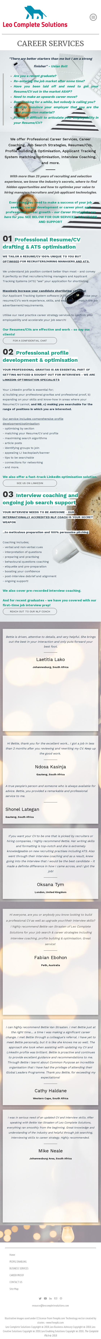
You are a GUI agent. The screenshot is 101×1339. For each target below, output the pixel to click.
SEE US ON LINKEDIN (30, 483)
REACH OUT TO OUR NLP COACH (30, 611)
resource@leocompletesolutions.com (50, 1305)
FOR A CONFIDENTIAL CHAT (30, 340)
